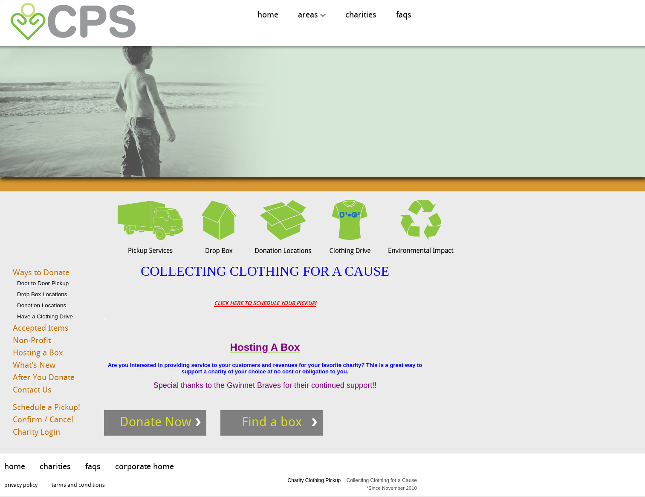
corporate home (144, 466)
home (267, 14)
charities (360, 14)
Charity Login (36, 432)
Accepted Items (41, 328)
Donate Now (155, 421)
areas (312, 14)
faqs (403, 14)
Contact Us (32, 389)
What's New (34, 365)
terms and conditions (78, 485)
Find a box (272, 421)
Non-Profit (32, 340)
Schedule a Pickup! (46, 407)
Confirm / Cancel (43, 419)
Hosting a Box (38, 352)
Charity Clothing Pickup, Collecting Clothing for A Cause (70, 22)
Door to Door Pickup (43, 283)
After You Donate (44, 377)
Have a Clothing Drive (45, 316)
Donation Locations (41, 305)
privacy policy (21, 485)
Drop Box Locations (42, 294)
